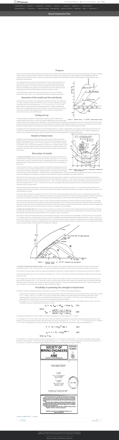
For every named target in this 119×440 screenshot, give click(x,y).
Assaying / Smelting (67, 8)
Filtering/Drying (20, 8)
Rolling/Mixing (54, 8)
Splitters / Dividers (43, 8)
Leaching (67, 6)
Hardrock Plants (87, 6)
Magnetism (77, 8)
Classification (40, 6)
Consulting (93, 8)
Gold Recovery (20, 6)
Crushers (30, 6)
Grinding (49, 6)
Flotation (58, 6)
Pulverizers (32, 8)
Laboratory (76, 6)
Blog (85, 8)
